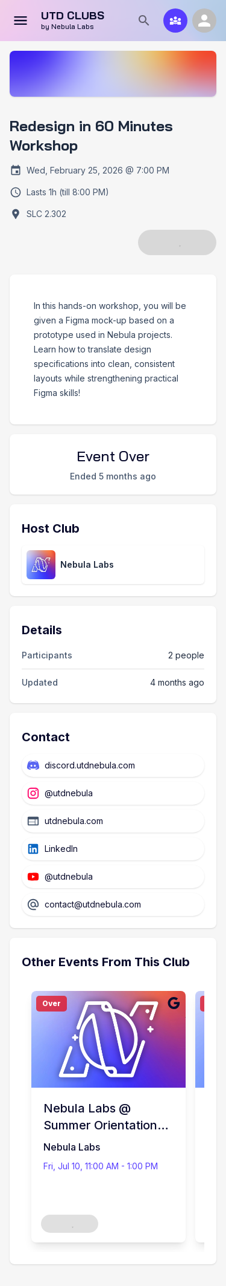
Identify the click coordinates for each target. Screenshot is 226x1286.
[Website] (113, 821)
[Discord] (113, 765)
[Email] (113, 904)
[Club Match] (175, 20)
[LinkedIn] (113, 848)
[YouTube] (113, 876)
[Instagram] (113, 793)
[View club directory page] (113, 564)
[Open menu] (20, 20)
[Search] (144, 20)
